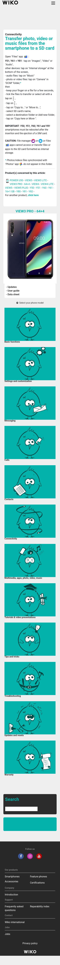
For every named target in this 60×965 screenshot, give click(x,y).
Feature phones (38, 876)
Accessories (11, 881)
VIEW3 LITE (40, 180)
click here (33, 195)
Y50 (32, 187)
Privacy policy (30, 943)
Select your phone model (30, 303)
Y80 (18, 191)
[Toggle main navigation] (53, 3)
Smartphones (12, 876)
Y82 (31, 191)
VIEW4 (35, 184)
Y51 (38, 187)
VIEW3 (28, 180)
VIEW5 (9, 187)
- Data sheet (12, 294)
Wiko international (15, 922)
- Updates (11, 287)
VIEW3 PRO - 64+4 (20, 184)
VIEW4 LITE (47, 184)
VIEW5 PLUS (21, 187)
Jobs (7, 934)
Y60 (44, 187)
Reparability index (39, 906)
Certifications (37, 882)
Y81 (25, 191)
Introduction (11, 894)
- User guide (12, 290)
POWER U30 (16, 180)
